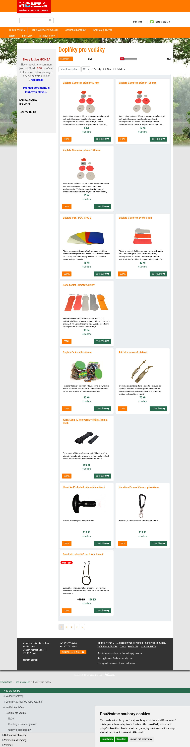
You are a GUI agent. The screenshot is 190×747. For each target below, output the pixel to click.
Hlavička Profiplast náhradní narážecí (84, 486)
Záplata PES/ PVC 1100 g (77, 217)
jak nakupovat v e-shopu (45, 30)
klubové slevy (47, 36)
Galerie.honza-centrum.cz (109, 652)
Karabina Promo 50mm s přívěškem (139, 486)
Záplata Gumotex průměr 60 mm (81, 82)
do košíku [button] (102, 139)
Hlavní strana (17, 30)
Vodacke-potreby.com (123, 657)
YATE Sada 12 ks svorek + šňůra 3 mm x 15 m (85, 421)
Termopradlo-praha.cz (108, 662)
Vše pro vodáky (23, 681)
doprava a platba (102, 30)
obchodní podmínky (75, 30)
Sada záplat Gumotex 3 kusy (79, 284)
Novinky (96, 69)
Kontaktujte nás (74, 651)
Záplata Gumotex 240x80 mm (135, 217)
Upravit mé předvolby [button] (141, 739)
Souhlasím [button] (107, 739)
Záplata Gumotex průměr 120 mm (82, 150)
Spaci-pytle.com (105, 657)
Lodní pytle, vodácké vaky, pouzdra (24, 701)
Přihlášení (137, 21)
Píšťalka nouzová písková (133, 352)
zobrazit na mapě (31, 659)
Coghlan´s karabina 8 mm (77, 352)
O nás (12, 36)
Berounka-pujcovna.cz (132, 652)
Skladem (119, 69)
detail (67, 139)
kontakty (27, 36)
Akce (107, 69)
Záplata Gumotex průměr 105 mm (137, 82)
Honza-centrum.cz (127, 662)
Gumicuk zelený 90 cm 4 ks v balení (83, 553)
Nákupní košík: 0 (160, 21)
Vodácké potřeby (14, 695)
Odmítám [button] (121, 739)
